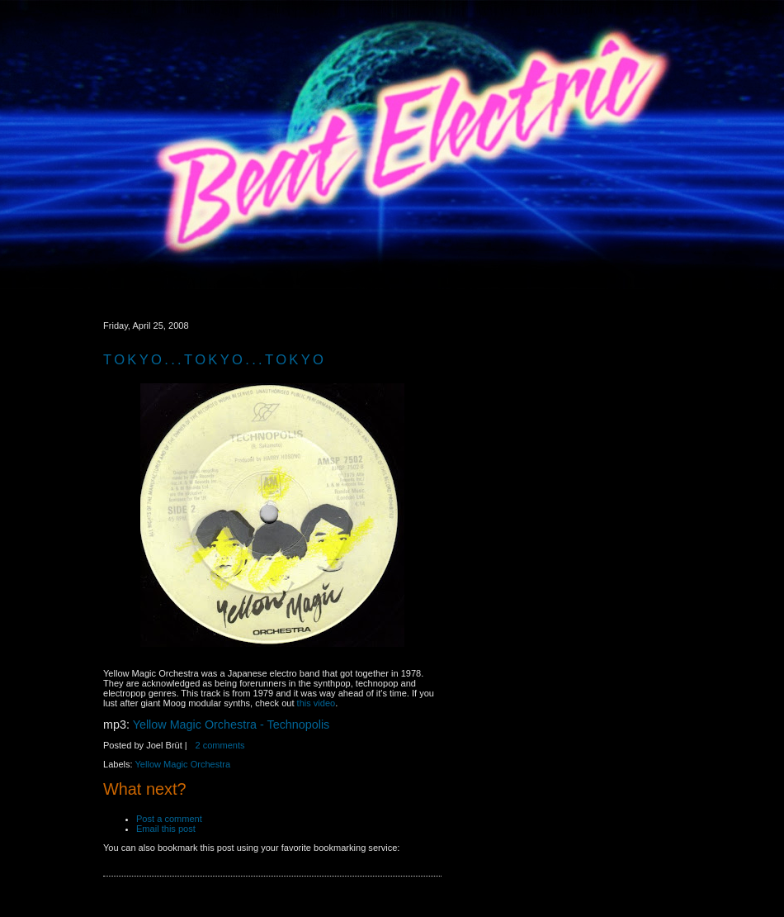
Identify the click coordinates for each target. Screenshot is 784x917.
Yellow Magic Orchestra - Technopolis (231, 724)
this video (316, 703)
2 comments (219, 745)
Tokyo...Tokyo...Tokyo (214, 360)
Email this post (168, 829)
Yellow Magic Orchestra (183, 764)
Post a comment (170, 819)
